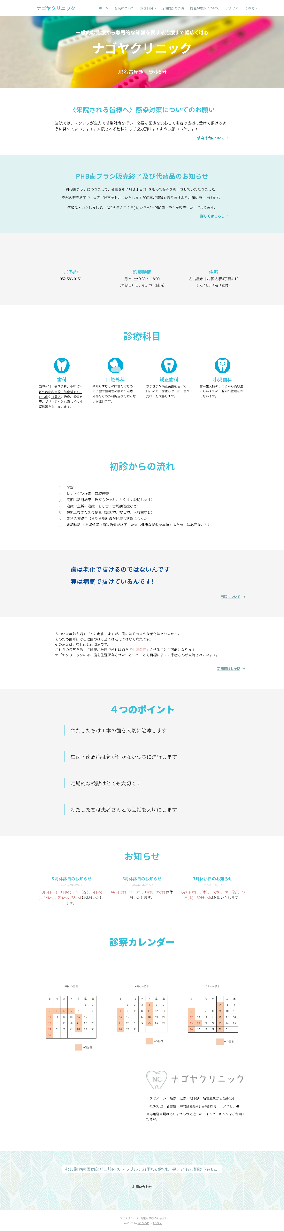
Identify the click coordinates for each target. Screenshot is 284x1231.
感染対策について (211, 137)
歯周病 (56, 396)
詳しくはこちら (212, 216)
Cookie (157, 1223)
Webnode (143, 1223)
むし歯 (43, 396)
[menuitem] (103, 8)
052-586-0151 (70, 278)
